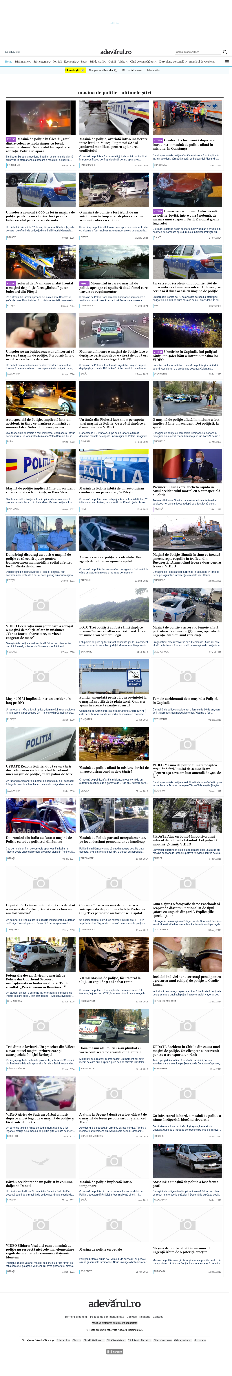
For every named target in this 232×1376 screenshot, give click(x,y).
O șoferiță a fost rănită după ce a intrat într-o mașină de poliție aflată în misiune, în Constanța (184, 144)
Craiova (11, 1199)
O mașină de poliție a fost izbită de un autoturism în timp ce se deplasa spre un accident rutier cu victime (111, 216)
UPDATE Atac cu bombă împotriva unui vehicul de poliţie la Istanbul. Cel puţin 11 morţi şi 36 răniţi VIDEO (185, 841)
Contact (158, 1316)
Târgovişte (87, 858)
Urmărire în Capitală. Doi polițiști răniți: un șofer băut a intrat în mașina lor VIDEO (185, 356)
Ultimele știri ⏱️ (74, 70)
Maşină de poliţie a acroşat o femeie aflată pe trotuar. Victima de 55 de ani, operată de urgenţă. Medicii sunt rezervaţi (187, 631)
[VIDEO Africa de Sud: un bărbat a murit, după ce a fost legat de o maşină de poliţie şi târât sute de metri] (41, 1093)
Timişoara (86, 719)
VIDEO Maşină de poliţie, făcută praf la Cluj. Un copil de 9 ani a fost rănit (110, 980)
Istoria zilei (153, 70)
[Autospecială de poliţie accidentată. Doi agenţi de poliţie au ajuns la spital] (114, 533)
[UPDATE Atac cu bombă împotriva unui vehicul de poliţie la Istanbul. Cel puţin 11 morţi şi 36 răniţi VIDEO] (187, 815)
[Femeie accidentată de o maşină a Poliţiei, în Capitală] (187, 676)
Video (123, 61)
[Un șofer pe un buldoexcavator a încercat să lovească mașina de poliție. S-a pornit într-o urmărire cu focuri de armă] (41, 330)
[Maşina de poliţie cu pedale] (114, 1224)
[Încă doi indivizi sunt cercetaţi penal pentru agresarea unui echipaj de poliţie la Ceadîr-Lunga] (187, 954)
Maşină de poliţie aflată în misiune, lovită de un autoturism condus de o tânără (114, 770)
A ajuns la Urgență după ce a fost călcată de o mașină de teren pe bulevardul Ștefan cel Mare (113, 1119)
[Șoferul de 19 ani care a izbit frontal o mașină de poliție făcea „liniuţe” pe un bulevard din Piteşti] (41, 262)
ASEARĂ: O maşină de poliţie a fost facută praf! (185, 1184)
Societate (13, 1136)
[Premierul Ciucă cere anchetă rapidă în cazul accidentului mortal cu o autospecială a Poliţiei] (187, 466)
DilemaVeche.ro (163, 1340)
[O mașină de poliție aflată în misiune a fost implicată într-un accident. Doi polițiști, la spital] (187, 398)
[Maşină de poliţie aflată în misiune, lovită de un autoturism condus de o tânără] (114, 744)
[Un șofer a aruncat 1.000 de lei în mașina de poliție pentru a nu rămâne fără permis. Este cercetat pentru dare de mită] (41, 190)
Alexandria (14, 373)
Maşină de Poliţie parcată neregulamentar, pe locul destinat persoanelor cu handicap (112, 840)
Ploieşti (85, 441)
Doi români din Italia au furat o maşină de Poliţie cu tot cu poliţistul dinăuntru (39, 840)
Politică (57, 61)
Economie (71, 61)
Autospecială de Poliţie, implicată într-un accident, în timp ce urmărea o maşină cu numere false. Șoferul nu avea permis (38, 424)
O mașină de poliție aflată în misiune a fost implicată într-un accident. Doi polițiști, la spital (186, 424)
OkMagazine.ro (182, 1340)
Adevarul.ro (63, 1340)
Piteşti (84, 237)
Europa (158, 858)
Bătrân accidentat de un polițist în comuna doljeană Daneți (39, 1184)
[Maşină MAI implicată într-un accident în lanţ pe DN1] (41, 676)
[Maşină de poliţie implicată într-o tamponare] (114, 1161)
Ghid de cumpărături (143, 61)
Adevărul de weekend (202, 61)
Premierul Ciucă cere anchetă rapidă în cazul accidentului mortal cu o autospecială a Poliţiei (186, 491)
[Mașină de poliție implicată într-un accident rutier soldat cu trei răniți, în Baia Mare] (41, 466)
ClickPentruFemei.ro (139, 1340)
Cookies (132, 1316)
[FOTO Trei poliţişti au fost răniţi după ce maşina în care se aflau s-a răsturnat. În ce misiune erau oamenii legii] (114, 605)
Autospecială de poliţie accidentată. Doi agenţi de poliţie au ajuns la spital (110, 559)
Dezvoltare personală (173, 61)
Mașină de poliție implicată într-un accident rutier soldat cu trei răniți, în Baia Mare (40, 490)
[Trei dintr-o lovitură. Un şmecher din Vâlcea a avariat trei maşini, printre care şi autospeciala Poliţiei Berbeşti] (41, 1026)
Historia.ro (200, 1340)
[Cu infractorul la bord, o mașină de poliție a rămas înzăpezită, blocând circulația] (187, 1093)
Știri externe (41, 61)
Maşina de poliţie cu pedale (100, 1250)
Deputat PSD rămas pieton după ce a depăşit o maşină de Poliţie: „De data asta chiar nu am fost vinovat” (40, 909)
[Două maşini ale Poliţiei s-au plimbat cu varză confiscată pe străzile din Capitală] (114, 1026)
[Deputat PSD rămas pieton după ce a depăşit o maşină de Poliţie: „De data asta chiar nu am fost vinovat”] (41, 883)
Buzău (10, 441)
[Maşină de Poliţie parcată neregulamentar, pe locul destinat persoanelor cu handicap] (114, 815)
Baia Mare (13, 509)
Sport (84, 61)
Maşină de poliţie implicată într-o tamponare (105, 1184)
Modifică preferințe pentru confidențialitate (114, 1323)
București (160, 441)
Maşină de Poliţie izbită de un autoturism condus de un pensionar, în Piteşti (111, 490)
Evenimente (14, 165)
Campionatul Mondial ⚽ (103, 70)
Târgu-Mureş (88, 165)
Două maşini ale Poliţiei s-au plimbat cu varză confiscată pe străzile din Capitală (110, 1050)
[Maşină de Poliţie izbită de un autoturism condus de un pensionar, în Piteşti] (114, 466)
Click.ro (76, 1340)
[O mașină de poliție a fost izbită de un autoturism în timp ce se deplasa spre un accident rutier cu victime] (114, 190)
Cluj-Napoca (88, 305)
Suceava (12, 651)
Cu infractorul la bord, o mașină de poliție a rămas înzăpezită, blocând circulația (187, 1118)
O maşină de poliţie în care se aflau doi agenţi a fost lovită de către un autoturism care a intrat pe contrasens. (114, 571)
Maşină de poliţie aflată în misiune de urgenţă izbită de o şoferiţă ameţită (182, 1250)
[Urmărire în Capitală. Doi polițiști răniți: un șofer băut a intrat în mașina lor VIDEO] (187, 330)
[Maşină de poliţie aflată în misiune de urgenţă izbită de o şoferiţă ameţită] (187, 1224)
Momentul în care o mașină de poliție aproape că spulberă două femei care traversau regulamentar (113, 287)
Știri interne (23, 61)
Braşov (11, 237)
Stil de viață (98, 61)
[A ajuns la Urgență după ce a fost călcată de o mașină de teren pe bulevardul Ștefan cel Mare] (114, 1093)
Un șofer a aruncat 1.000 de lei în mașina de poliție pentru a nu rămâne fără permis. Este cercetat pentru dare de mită (40, 216)
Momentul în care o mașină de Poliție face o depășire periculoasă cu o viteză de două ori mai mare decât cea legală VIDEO (113, 356)
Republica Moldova (165, 1001)
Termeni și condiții (76, 1316)
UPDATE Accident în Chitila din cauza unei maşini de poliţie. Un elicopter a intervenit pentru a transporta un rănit (186, 1051)
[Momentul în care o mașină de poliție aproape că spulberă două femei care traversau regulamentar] (114, 262)
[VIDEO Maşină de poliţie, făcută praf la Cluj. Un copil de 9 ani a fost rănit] (114, 954)
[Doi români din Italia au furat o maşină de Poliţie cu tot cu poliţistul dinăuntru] (41, 815)
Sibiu (156, 305)
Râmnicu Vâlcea (16, 1068)
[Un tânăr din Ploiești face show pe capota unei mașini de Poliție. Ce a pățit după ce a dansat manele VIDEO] (114, 398)
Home (8, 61)
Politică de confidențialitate (107, 1316)
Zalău (84, 373)
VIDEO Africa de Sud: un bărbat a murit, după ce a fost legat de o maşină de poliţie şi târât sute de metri (40, 1119)
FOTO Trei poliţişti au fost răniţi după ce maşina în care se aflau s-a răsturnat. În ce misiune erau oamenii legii (112, 631)
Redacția (144, 1316)
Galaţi (157, 237)
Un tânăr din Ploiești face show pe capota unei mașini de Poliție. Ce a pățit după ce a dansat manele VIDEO (112, 424)
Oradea (85, 791)
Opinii (112, 61)
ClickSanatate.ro (116, 1340)
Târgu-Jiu (86, 580)
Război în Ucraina (132, 70)
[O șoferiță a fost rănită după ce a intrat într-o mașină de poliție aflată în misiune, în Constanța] (187, 117)
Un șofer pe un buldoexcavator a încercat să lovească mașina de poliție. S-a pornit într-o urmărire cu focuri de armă (40, 356)
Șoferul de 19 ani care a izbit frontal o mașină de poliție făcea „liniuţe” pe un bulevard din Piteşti (39, 287)
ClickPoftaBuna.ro (94, 1340)
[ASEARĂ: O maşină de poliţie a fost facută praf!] (187, 1161)
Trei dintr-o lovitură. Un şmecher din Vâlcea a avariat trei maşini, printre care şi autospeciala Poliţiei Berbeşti (41, 1051)
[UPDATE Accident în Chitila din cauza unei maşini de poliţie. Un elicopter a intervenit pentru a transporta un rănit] (187, 1026)
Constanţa (160, 165)
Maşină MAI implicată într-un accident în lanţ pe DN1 (38, 701)
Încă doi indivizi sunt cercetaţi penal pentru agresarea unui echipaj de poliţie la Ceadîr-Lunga (187, 981)
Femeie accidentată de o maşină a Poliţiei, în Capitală (185, 701)
